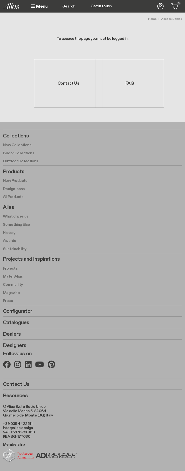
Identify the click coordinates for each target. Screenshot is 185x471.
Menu (39, 6)
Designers (14, 345)
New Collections (17, 145)
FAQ (130, 83)
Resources (15, 395)
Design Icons (14, 188)
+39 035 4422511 (17, 423)
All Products (13, 196)
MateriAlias (13, 276)
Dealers (12, 334)
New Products (15, 180)
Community (13, 284)
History (9, 232)
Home (152, 19)
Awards (9, 240)
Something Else (16, 224)
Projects (10, 268)
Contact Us (68, 83)
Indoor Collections (18, 153)
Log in (160, 6)
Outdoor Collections (20, 161)
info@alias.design (18, 427)
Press (8, 300)
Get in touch (101, 6)
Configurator (17, 311)
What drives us (15, 216)
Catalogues (16, 322)
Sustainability (14, 249)
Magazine (11, 292)
